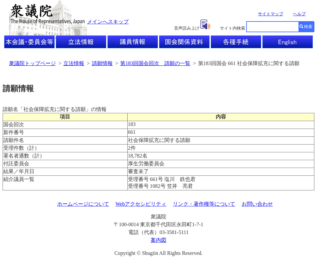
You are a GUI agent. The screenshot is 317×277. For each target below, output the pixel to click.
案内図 (158, 240)
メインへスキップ (108, 21)
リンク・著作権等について (204, 204)
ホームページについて (83, 204)
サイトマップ (270, 13)
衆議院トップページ (32, 63)
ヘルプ (299, 13)
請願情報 (102, 63)
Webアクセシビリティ (141, 204)
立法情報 (73, 63)
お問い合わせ (257, 204)
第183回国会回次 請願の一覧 (155, 63)
